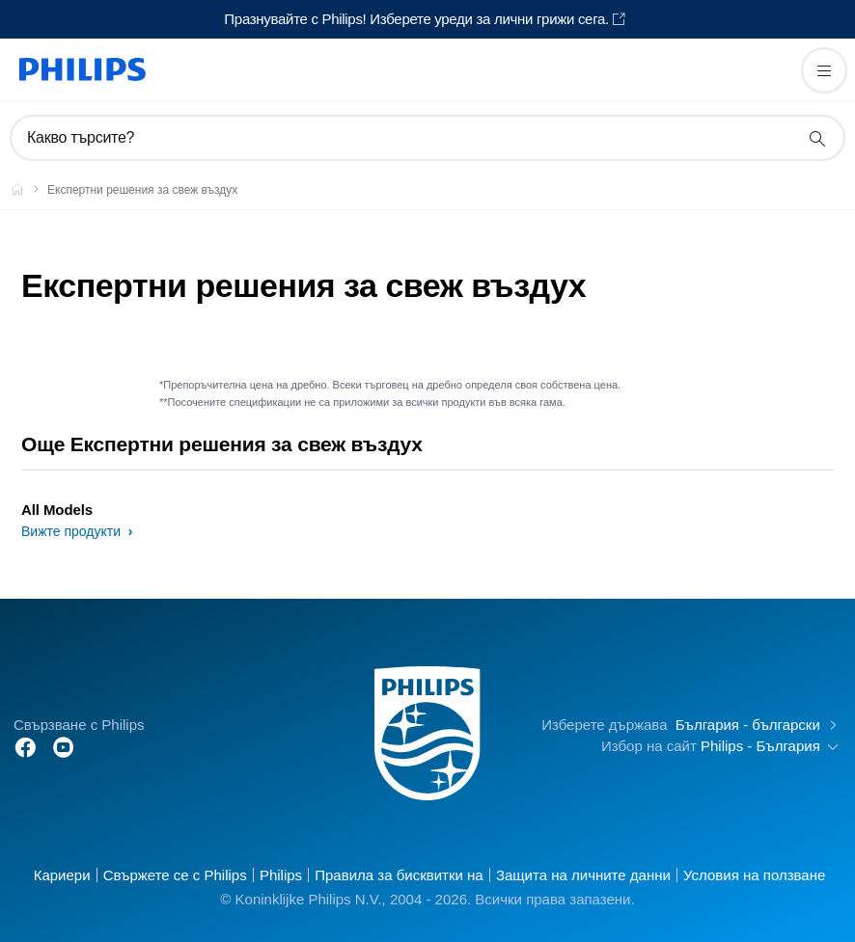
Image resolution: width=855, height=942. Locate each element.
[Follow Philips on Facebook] (25, 746)
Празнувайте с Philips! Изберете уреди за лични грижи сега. (416, 19)
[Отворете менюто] (824, 70)
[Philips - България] (29, 189)
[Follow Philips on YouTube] (63, 746)
